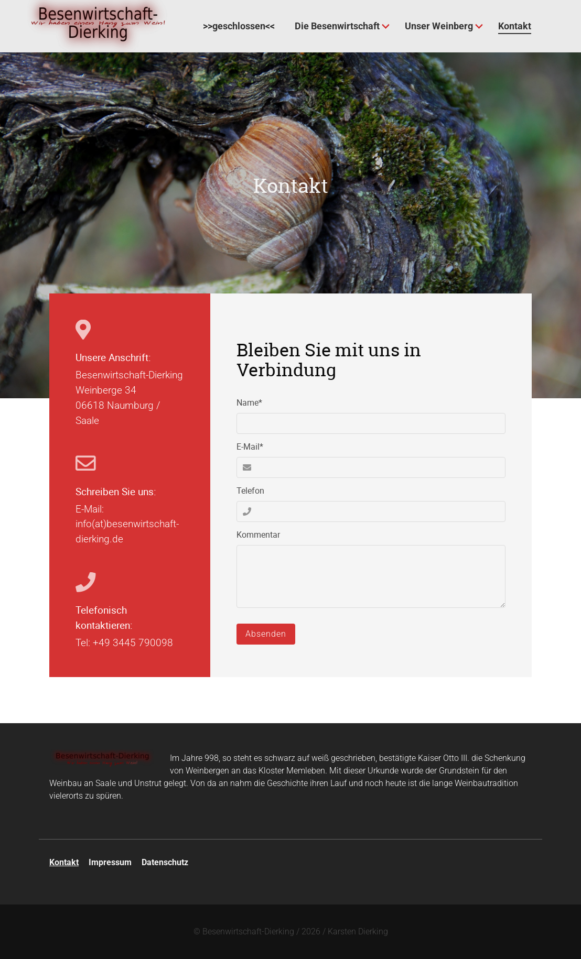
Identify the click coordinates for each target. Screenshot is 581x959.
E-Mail (255, 446)
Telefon (250, 490)
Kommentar (258, 534)
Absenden (265, 634)
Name (255, 402)
